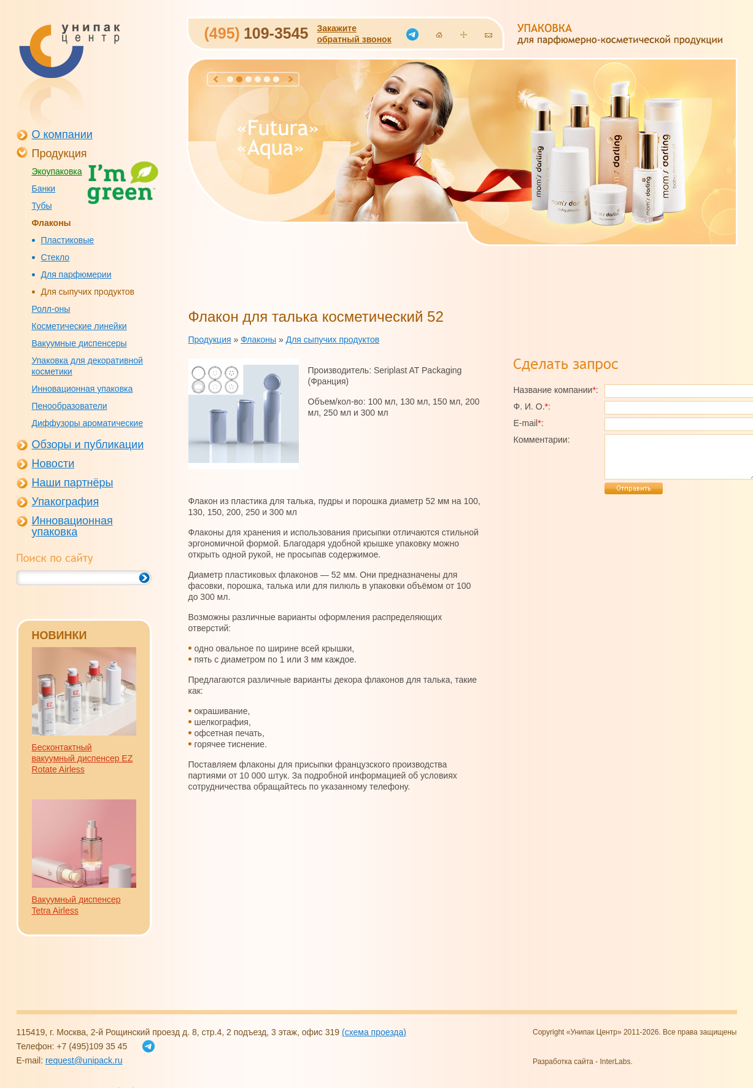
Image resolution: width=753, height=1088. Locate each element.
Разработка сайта (563, 1061)
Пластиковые (68, 240)
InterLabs (615, 1061)
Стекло (55, 257)
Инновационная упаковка (82, 389)
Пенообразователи (69, 406)
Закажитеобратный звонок (354, 33)
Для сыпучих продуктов (88, 292)
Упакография (65, 501)
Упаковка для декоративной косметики (87, 366)
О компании (62, 134)
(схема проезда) (374, 1032)
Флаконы (51, 223)
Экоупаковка (57, 171)
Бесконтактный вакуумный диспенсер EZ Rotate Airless (82, 758)
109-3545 (256, 33)
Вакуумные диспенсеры (79, 343)
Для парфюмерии (76, 274)
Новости (53, 463)
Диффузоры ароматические (87, 423)
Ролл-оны (51, 309)
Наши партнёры (73, 482)
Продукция (59, 153)
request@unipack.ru (84, 1060)
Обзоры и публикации (88, 444)
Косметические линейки (79, 326)
